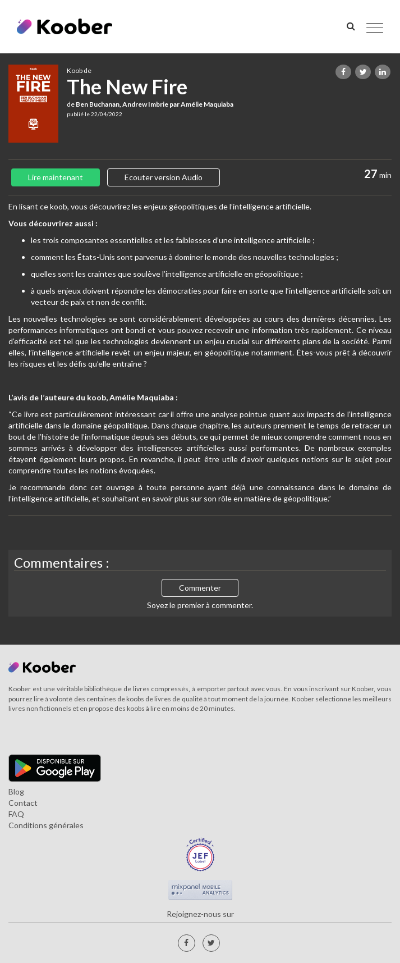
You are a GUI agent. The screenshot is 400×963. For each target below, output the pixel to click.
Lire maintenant (55, 177)
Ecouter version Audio (164, 177)
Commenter (200, 587)
